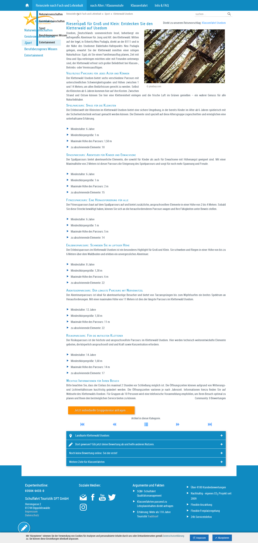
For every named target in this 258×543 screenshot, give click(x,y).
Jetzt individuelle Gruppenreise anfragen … (101, 410)
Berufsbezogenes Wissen (40, 49)
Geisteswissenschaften (39, 36)
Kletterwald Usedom (123, 13)
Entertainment (33, 55)
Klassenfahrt (139, 5)
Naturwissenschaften (38, 30)
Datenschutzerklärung (173, 535)
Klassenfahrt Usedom (214, 23)
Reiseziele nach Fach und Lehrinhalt (83, 13)
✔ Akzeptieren (222, 537)
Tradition (152, 516)
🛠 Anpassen (199, 537)
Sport (28, 42)
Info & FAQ (162, 5)
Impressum (31, 511)
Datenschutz (32, 515)
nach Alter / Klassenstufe (107, 5)
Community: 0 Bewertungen (210, 398)
